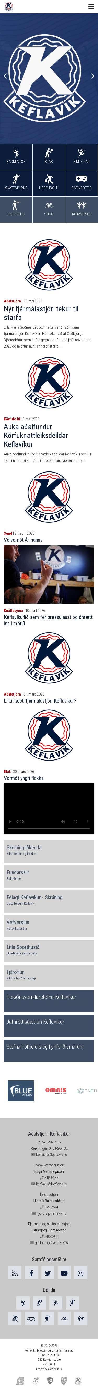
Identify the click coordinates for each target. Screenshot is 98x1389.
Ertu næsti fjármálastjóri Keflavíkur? (40, 701)
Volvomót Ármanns (23, 540)
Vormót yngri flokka (24, 778)
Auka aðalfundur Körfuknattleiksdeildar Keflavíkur (36, 435)
